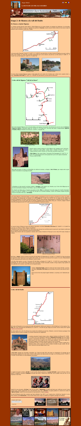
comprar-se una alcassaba (16, 328)
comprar (46, 392)
